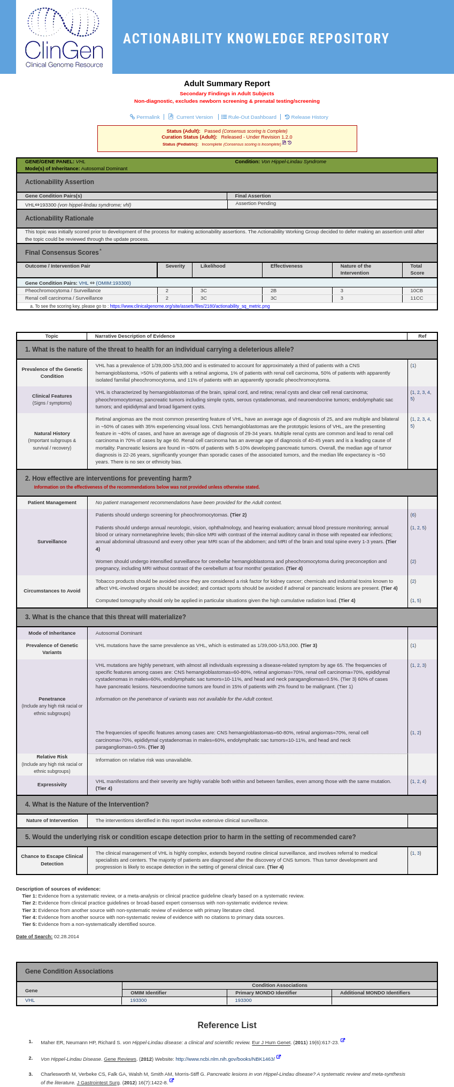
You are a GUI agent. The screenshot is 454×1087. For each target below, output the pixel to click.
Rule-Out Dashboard (248, 117)
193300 (138, 1000)
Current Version (191, 117)
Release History (306, 117)
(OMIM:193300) (113, 283)
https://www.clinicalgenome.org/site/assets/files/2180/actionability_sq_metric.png (190, 306)
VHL (84, 283)
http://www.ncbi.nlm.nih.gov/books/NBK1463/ (225, 1059)
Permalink (145, 117)
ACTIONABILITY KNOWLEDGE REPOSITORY (256, 39)
